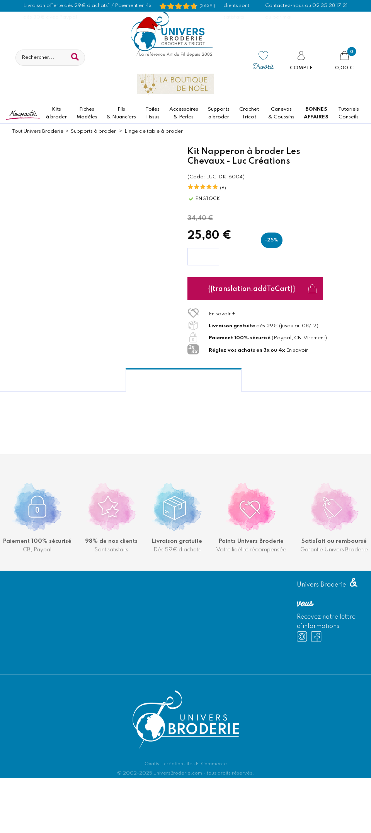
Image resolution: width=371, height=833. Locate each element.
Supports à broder (94, 131)
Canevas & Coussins (281, 113)
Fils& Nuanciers (121, 113)
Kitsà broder (56, 113)
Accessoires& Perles (183, 113)
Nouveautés (23, 113)
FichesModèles (87, 113)
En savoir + (222, 313)
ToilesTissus (152, 113)
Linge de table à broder (153, 131)
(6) (223, 188)
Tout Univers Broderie (37, 131)
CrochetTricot (249, 113)
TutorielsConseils (348, 113)
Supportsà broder (219, 113)
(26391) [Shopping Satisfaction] (207, 5)
